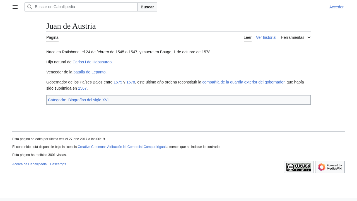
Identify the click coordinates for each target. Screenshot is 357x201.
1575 (118, 82)
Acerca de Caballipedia (29, 164)
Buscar (147, 7)
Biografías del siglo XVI (88, 100)
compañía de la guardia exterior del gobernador (243, 82)
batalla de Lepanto (89, 72)
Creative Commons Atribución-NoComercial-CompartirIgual (122, 147)
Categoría (56, 100)
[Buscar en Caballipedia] (81, 7)
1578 (130, 82)
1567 (82, 88)
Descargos (58, 164)
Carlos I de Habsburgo (92, 62)
